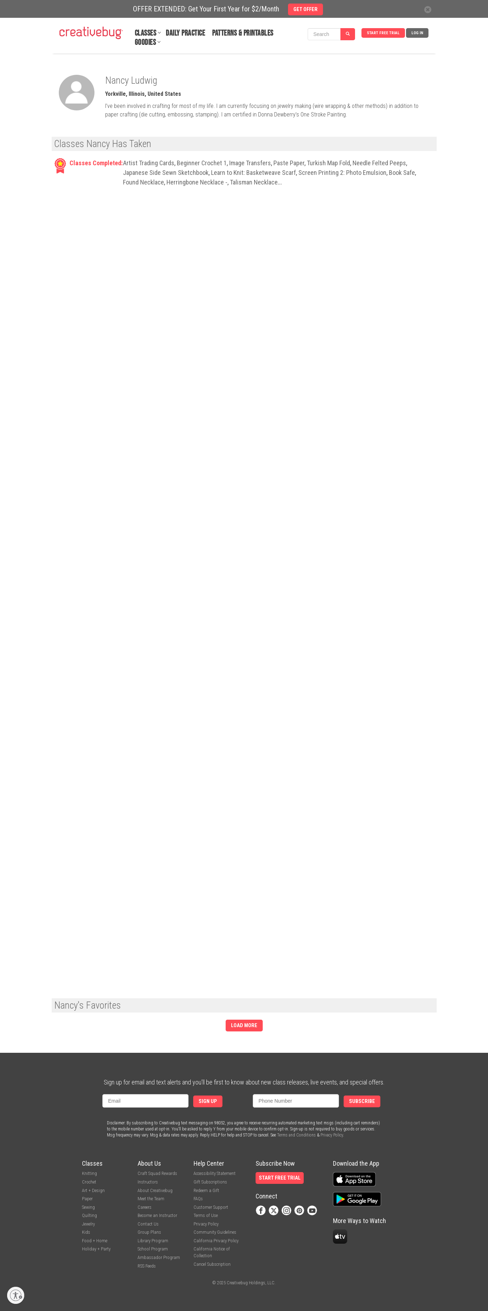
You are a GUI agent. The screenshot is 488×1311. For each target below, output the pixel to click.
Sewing (88, 1207)
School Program (153, 1249)
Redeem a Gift (206, 1190)
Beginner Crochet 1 (202, 163)
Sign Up (208, 1101)
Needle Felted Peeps (379, 163)
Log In (417, 33)
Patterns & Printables (242, 33)
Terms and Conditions (296, 1135)
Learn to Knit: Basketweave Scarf (253, 172)
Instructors (148, 1182)
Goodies (145, 42)
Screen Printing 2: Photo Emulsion (342, 172)
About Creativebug (155, 1190)
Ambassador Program (159, 1257)
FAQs (198, 1198)
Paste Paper (288, 163)
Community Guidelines (215, 1232)
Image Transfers (250, 163)
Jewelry (88, 1224)
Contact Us (148, 1224)
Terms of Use (206, 1215)
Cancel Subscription (212, 1264)
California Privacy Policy (216, 1240)
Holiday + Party (96, 1249)
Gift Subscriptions (210, 1182)
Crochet (89, 1182)
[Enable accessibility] (15, 1295)
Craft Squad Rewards (157, 1173)
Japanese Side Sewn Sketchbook (166, 172)
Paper (87, 1198)
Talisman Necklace (254, 182)
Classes (145, 33)
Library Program (153, 1240)
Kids (86, 1232)
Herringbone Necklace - (196, 182)
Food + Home (94, 1240)
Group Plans (149, 1232)
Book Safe (402, 172)
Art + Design (93, 1190)
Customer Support (211, 1207)
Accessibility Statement (215, 1173)
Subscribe (362, 1101)
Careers (144, 1207)
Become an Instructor (157, 1215)
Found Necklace (143, 182)
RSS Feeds (147, 1266)
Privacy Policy (331, 1135)
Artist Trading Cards (148, 163)
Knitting (89, 1173)
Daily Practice (185, 33)
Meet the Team (151, 1198)
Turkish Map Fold (328, 163)
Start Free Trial (383, 33)
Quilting (89, 1215)
